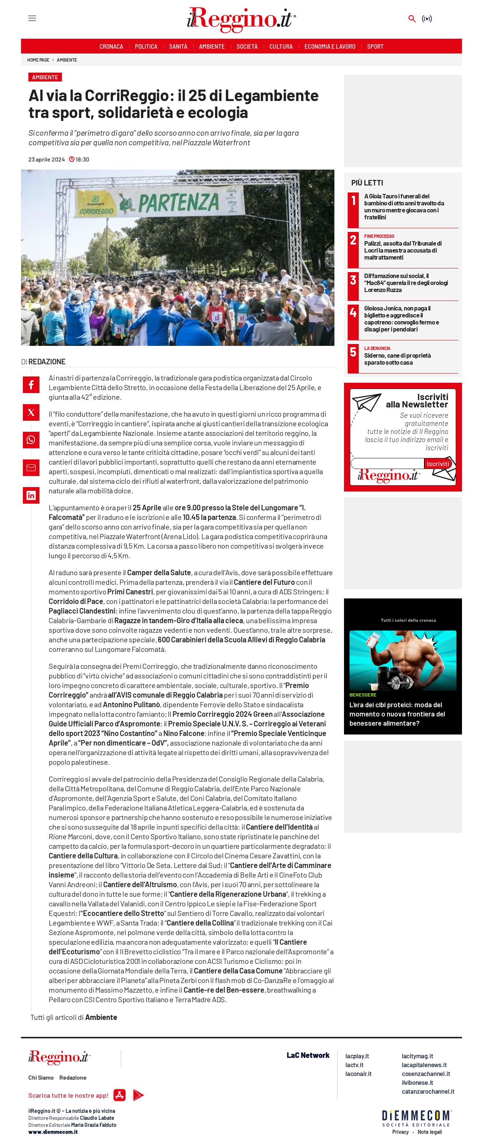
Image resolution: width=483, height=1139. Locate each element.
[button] (31, 385)
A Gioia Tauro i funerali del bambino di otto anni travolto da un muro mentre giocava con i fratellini (404, 206)
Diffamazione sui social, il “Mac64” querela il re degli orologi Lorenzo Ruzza (406, 282)
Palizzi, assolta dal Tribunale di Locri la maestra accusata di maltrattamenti (403, 250)
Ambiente (67, 59)
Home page (38, 59)
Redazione (73, 1077)
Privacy (400, 1132)
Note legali (430, 1132)
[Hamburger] (25, 18)
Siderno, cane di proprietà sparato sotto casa (397, 358)
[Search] (412, 19)
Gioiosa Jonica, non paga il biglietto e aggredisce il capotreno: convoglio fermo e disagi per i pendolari (401, 318)
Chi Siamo (41, 1077)
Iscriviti (438, 463)
